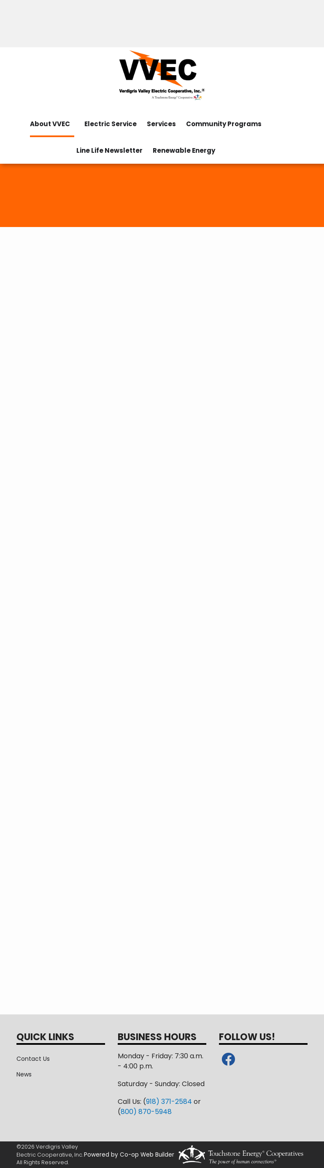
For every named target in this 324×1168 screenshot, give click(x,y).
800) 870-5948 (146, 1112)
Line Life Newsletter (109, 150)
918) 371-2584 (169, 1101)
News (24, 1074)
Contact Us (33, 1058)
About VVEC (50, 123)
